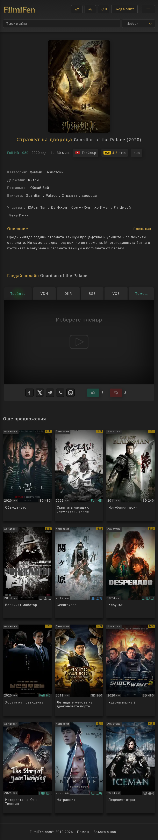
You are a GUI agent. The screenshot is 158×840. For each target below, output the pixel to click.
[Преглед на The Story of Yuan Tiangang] (27, 767)
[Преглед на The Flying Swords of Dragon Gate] (79, 670)
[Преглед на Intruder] (79, 767)
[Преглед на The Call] (27, 475)
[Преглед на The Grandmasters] (27, 572)
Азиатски (55, 172)
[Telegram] (50, 393)
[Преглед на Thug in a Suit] (130, 572)
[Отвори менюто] (148, 9)
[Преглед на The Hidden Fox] (79, 475)
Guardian (33, 195)
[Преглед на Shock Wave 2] (130, 670)
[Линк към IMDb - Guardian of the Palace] (114, 153)
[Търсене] (61, 24)
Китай (33, 180)
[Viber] (60, 393)
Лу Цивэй (122, 207)
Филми (36, 172)
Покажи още (142, 228)
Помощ (83, 832)
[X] (40, 393)
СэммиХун (80, 207)
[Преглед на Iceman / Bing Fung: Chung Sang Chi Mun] (130, 767)
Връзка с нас (104, 832)
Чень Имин (19, 215)
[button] (76, 9)
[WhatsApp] (70, 393)
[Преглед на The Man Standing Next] (27, 670)
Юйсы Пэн (37, 207)
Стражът (69, 195)
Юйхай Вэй (39, 188)
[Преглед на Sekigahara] (79, 572)
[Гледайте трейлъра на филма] (85, 153)
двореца (89, 195)
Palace (51, 195)
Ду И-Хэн (59, 207)
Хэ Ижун (102, 207)
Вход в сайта (124, 9)
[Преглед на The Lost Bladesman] (130, 475)
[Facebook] (29, 393)
